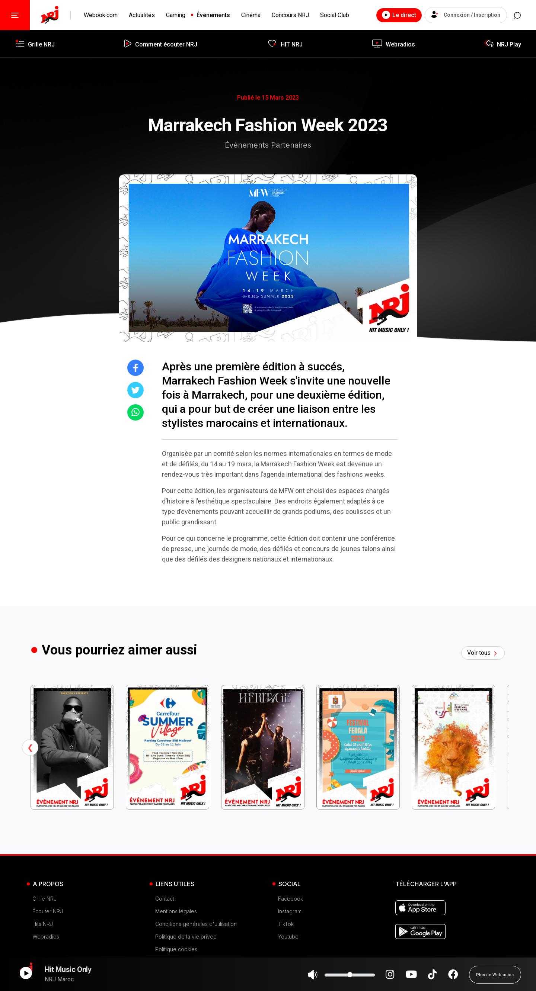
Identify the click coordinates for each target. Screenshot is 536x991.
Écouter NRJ (47, 911)
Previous (30, 747)
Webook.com (101, 15)
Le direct (390, 15)
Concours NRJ (290, 15)
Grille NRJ (44, 898)
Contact (164, 898)
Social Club (334, 15)
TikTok (286, 924)
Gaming (175, 15)
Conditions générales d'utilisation (196, 924)
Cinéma (251, 15)
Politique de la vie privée (186, 936)
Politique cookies (176, 949)
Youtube (288, 936)
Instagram (290, 911)
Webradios (45, 936)
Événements (213, 15)
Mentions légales (176, 911)
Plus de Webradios (494, 978)
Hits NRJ (42, 924)
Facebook (290, 898)
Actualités (142, 15)
